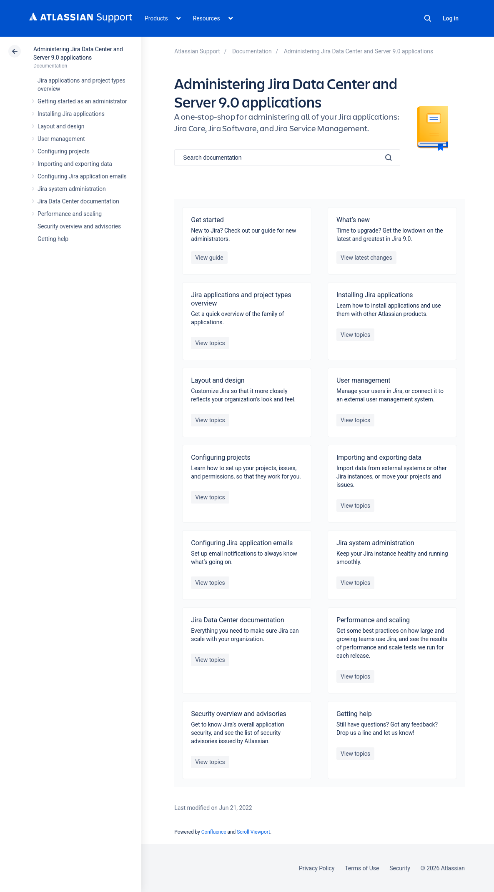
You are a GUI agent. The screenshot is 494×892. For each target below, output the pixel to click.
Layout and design (61, 126)
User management (61, 138)
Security (399, 868)
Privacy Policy (316, 868)
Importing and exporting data (75, 163)
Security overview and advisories (79, 226)
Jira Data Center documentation (78, 201)
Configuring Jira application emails (82, 176)
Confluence (213, 832)
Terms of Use (362, 868)
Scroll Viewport (253, 832)
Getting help (53, 239)
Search (427, 18)
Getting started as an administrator (82, 101)
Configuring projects (64, 151)
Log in (451, 18)
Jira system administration (72, 188)
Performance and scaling (70, 213)
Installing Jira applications (71, 113)
